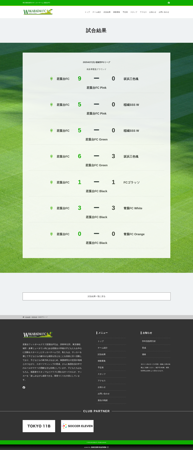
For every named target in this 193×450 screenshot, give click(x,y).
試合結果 (107, 12)
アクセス (143, 12)
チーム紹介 (96, 12)
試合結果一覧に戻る (96, 296)
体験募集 (116, 12)
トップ (87, 12)
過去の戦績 (103, 400)
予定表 (125, 12)
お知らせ (152, 12)
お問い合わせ (164, 12)
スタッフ (133, 12)
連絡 (144, 354)
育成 (144, 348)
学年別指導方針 (149, 341)
